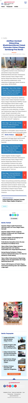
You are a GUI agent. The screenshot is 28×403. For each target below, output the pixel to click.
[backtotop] (14, 380)
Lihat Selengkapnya (14, 374)
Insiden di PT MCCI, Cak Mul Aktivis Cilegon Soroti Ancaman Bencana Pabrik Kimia (9, 339)
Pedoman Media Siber (17, 392)
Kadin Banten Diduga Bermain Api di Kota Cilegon (10, 360)
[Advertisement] (14, 22)
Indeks (16, 6)
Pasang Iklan (10, 394)
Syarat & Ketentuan (14, 395)
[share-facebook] (10, 215)
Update (19, 134)
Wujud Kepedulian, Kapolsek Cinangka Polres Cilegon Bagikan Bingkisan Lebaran (14, 200)
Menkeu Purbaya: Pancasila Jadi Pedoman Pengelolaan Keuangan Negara (10, 367)
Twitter (13, 387)
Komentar (14, 218)
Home (3, 6)
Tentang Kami (17, 394)
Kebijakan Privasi (7, 392)
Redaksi (15, 388)
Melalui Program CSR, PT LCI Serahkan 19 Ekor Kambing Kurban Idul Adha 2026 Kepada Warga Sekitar (10, 346)
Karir (24, 392)
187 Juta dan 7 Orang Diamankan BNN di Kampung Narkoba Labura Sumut (11, 124)
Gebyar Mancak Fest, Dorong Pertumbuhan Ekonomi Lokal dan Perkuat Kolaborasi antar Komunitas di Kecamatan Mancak (10, 353)
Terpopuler (9, 6)
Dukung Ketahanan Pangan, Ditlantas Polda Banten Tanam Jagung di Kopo (11, 175)
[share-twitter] (13, 215)
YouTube (16, 387)
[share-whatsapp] (15, 215)
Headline (5, 206)
